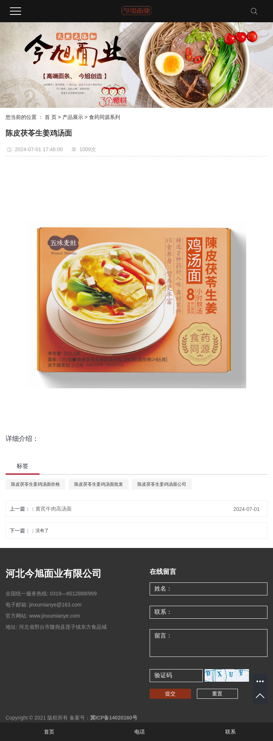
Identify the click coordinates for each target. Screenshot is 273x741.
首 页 (51, 117)
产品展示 (72, 117)
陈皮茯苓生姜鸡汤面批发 (98, 484)
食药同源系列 (104, 117)
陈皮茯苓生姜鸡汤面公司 (161, 484)
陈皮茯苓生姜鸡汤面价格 (35, 484)
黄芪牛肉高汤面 (53, 509)
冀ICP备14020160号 (113, 718)
